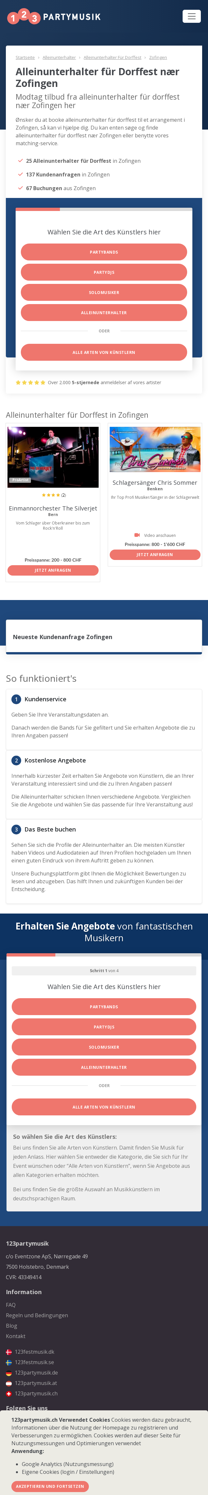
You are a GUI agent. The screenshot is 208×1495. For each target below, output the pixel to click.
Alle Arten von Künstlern (104, 352)
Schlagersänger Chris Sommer (155, 482)
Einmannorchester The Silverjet (53, 508)
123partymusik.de (32, 1372)
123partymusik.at (31, 1383)
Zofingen (158, 57)
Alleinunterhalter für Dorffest (112, 57)
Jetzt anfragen (53, 570)
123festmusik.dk (30, 1351)
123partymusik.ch (32, 1393)
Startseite (25, 57)
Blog (11, 1325)
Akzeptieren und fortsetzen (50, 1486)
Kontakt (15, 1336)
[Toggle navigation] (192, 16)
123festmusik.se (30, 1362)
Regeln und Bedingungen (37, 1315)
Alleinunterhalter (59, 57)
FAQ (11, 1304)
